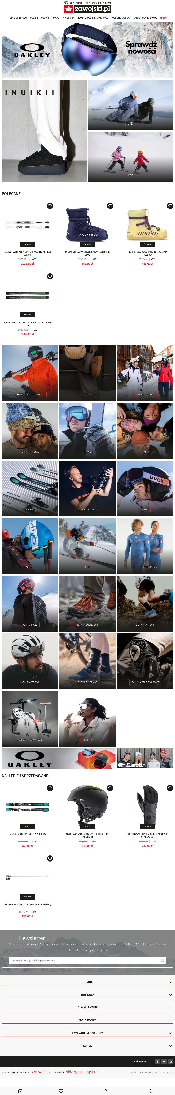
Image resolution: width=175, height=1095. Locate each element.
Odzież (34, 17)
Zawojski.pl (87, 9)
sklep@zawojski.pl (83, 1072)
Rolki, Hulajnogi (120, 17)
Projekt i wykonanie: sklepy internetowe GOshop (151, 1072)
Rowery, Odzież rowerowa (92, 17)
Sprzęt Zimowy (18, 17)
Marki (163, 17)
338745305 (40, 1072)
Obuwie (45, 17)
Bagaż (55, 17)
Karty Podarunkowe (145, 17)
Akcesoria (68, 17)
